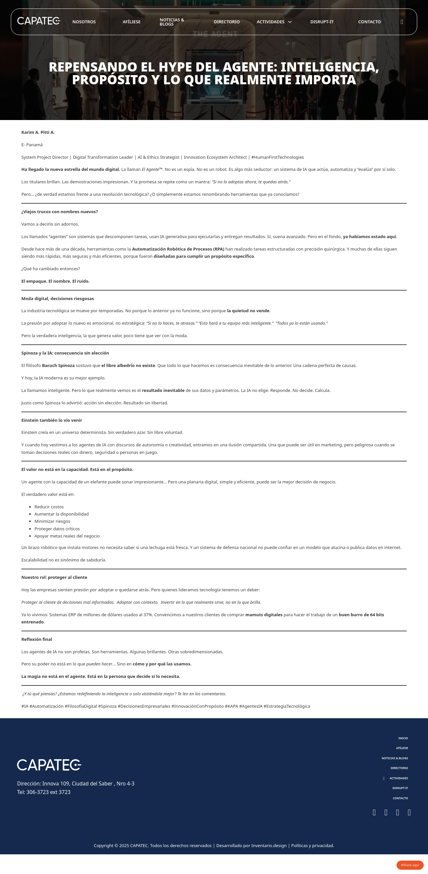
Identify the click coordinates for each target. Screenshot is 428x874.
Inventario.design (269, 865)
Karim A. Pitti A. (38, 132)
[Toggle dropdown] (290, 22)
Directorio (227, 22)
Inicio (399, 739)
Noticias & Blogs (172, 22)
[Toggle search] (402, 22)
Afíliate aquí (404, 863)
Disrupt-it (322, 22)
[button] (391, 791)
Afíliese (132, 22)
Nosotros (84, 22)
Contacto (369, 22)
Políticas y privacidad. (312, 865)
